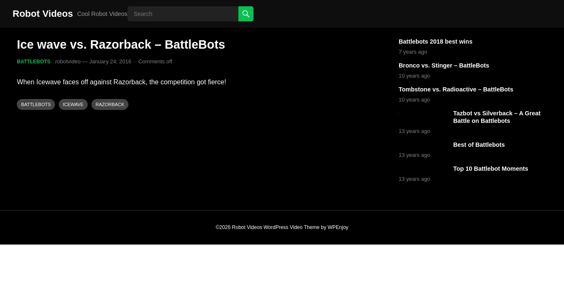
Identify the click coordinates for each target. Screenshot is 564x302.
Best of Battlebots (479, 144)
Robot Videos (43, 13)
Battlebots (33, 62)
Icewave (73, 104)
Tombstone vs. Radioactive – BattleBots (456, 89)
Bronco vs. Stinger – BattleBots (444, 65)
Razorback (110, 104)
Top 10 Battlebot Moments (490, 168)
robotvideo (68, 61)
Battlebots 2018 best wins (436, 41)
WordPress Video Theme (291, 227)
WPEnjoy (338, 227)
